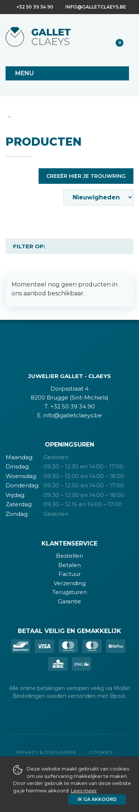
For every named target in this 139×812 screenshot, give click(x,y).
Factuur (70, 573)
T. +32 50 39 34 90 (69, 406)
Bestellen (69, 555)
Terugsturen (69, 592)
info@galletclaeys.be (95, 7)
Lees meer (84, 790)
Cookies (101, 752)
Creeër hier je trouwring (86, 176)
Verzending (70, 583)
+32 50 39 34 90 (34, 7)
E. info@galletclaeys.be (69, 415)
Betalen (69, 565)
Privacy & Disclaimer (46, 752)
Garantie (69, 601)
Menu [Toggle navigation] (24, 73)
